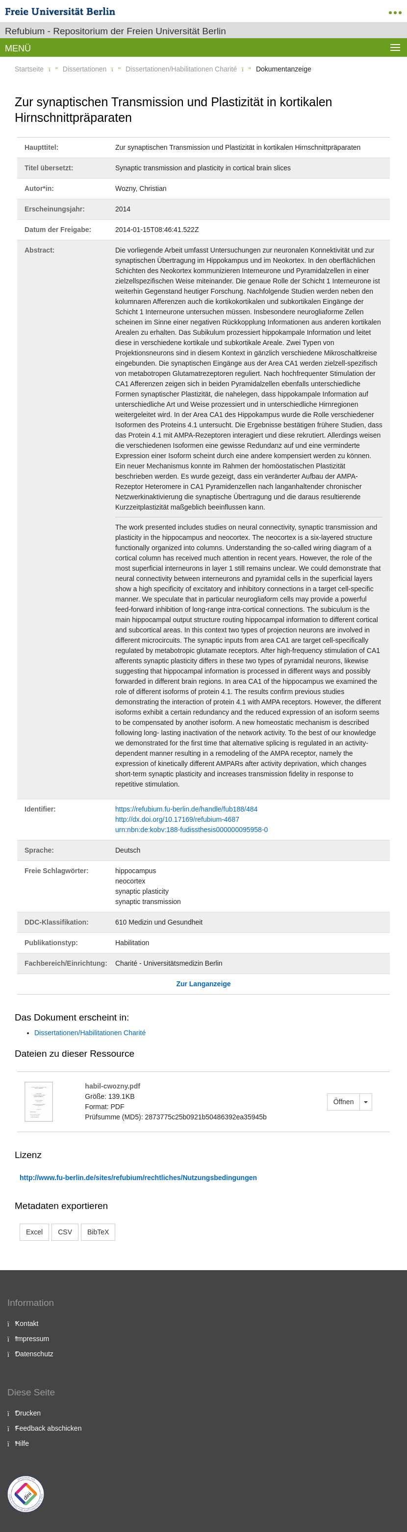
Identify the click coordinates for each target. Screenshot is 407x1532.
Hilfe (22, 1443)
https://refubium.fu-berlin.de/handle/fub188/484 (186, 809)
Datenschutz (34, 1354)
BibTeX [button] (98, 1232)
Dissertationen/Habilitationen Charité (181, 69)
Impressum (32, 1339)
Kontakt (26, 1323)
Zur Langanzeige (203, 984)
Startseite (29, 69)
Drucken (28, 1413)
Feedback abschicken (48, 1428)
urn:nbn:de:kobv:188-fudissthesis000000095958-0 (191, 830)
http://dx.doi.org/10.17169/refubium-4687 (177, 819)
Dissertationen (85, 69)
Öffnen (343, 1102)
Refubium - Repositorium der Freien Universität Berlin (115, 31)
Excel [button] (34, 1232)
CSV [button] (65, 1232)
